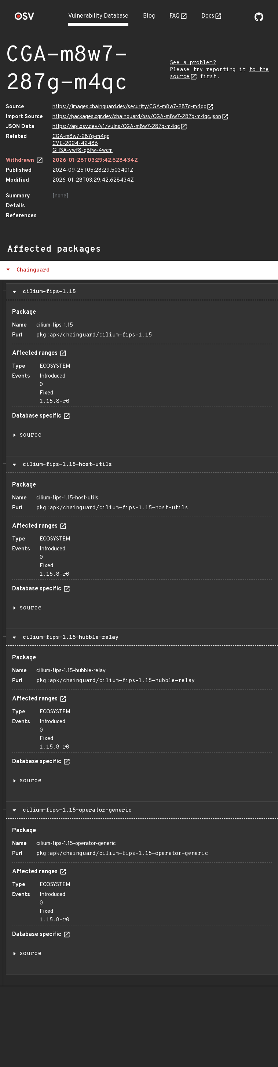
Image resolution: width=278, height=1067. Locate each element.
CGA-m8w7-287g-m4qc (80, 136)
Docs (207, 16)
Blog (149, 16)
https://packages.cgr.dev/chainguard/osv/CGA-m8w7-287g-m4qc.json (136, 116)
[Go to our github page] (259, 19)
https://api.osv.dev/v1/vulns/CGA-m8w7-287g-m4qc (116, 126)
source (30, 435)
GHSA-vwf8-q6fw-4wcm (82, 150)
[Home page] (24, 18)
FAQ (174, 16)
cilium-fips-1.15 (47, 291)
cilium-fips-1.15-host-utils (65, 464)
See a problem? (193, 62)
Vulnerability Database (98, 16)
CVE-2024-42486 (75, 143)
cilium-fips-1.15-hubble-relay (68, 637)
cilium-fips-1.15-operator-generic (75, 810)
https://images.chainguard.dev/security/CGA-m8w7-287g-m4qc (129, 106)
